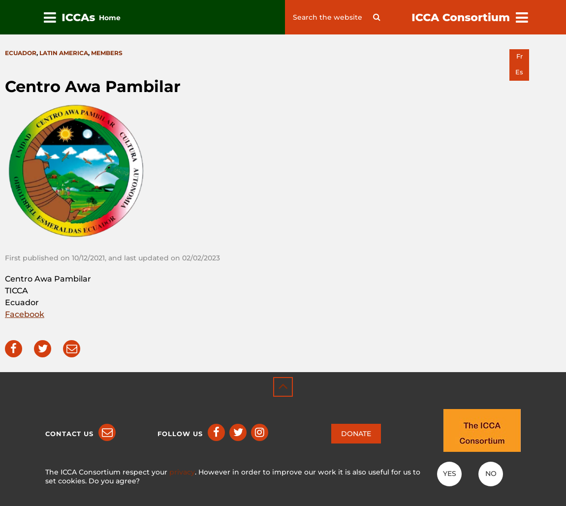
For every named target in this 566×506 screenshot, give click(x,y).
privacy (182, 472)
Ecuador (20, 53)
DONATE (356, 433)
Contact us (69, 434)
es (519, 72)
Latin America (63, 53)
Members (107, 53)
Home (110, 17)
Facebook (24, 314)
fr (519, 56)
